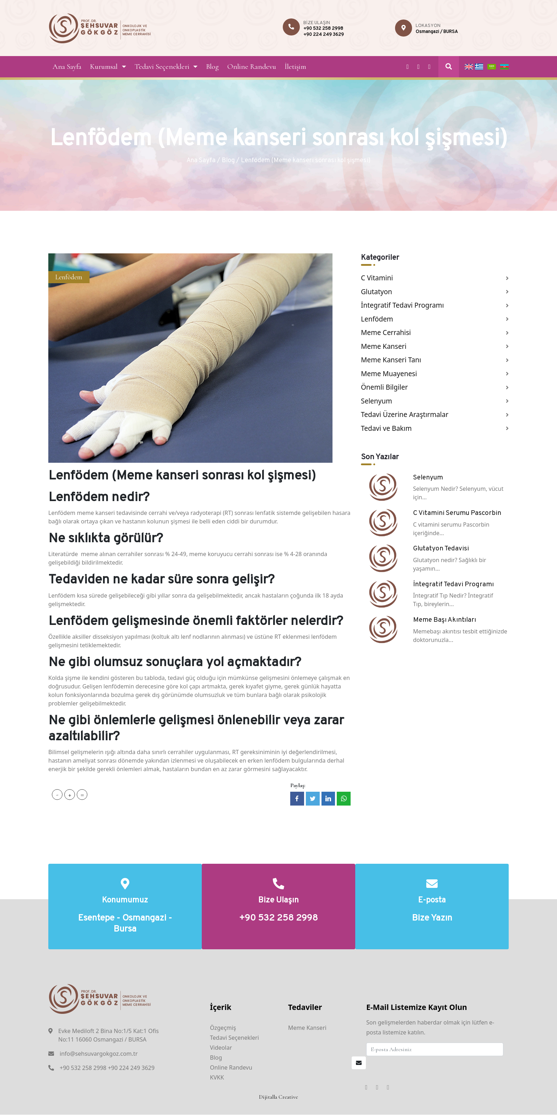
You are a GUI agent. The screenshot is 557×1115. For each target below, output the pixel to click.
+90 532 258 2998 (323, 29)
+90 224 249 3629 (323, 35)
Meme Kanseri (383, 346)
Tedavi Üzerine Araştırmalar (404, 414)
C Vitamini (377, 277)
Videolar (221, 1048)
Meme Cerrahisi (386, 332)
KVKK (217, 1078)
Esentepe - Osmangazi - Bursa (125, 924)
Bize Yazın (432, 918)
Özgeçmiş (223, 1028)
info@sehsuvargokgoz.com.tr (99, 1054)
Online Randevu (251, 66)
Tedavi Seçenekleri (162, 66)
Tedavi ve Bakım (386, 428)
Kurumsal (104, 66)
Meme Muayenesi (389, 373)
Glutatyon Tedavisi (441, 548)
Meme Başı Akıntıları (444, 620)
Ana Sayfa (67, 66)
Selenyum (376, 401)
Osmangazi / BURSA (437, 32)
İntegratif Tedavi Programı (402, 305)
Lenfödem (68, 277)
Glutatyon (376, 291)
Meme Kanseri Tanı (391, 359)
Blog (212, 66)
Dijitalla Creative (278, 1097)
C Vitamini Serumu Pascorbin (457, 513)
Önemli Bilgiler (384, 387)
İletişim (295, 66)
